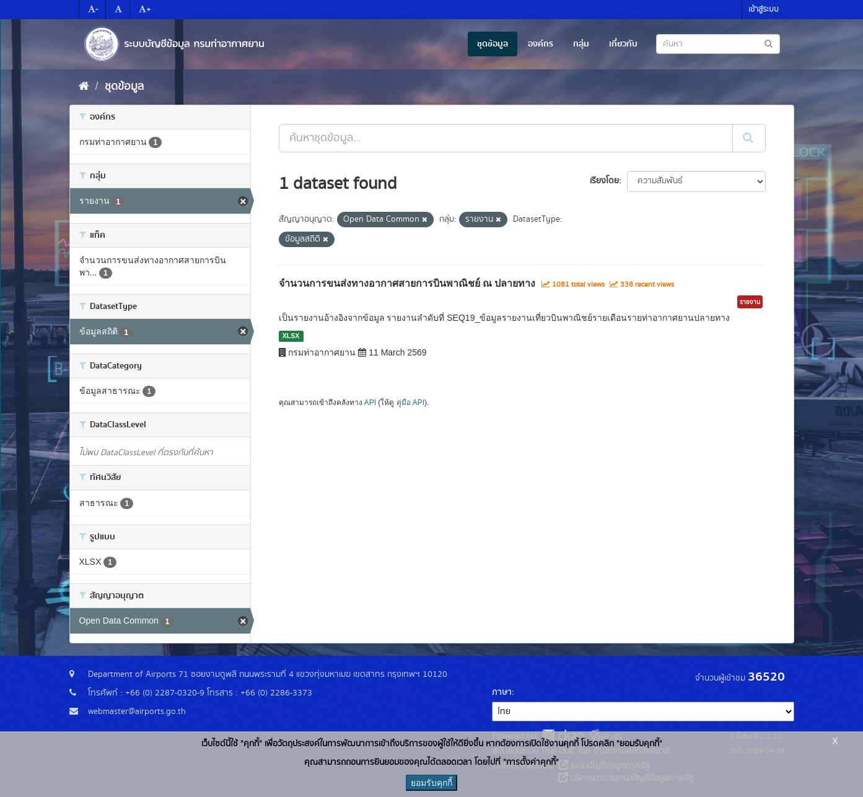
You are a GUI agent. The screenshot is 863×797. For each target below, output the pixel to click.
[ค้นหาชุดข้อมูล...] (506, 138)
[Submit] (749, 138)
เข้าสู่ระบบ (763, 9)
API (370, 402)
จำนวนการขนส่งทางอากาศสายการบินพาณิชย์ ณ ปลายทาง (407, 283)
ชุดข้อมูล (492, 44)
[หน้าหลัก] (84, 87)
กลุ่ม (581, 44)
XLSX (291, 335)
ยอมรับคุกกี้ (431, 783)
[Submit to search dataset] (768, 43)
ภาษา (502, 692)
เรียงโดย (604, 181)
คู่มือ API (410, 402)
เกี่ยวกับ (623, 44)
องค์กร (540, 44)
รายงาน (750, 302)
